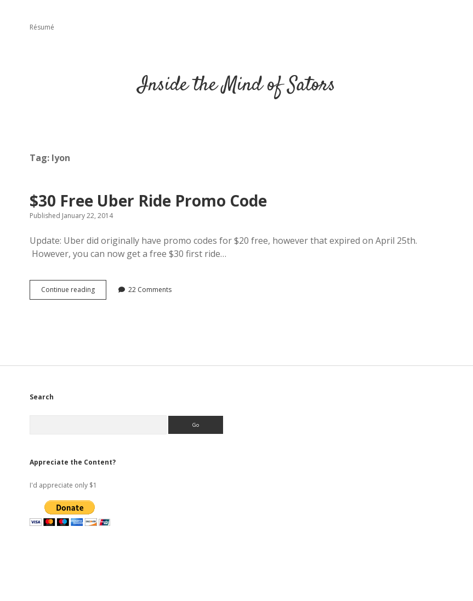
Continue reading (73, 292)
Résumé (42, 27)
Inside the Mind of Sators (236, 85)
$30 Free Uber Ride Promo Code (148, 200)
